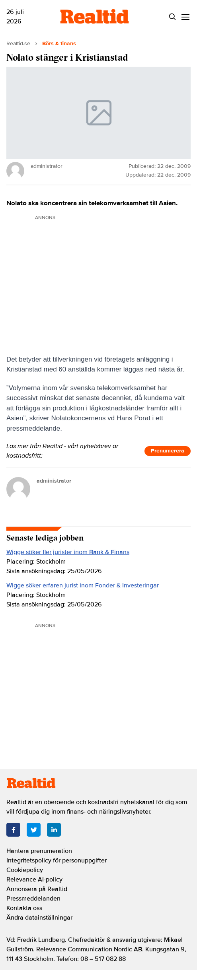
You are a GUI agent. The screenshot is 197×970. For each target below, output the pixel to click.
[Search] (172, 17)
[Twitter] (34, 830)
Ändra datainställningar (39, 918)
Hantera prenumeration (39, 851)
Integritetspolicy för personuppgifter (56, 860)
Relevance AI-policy (34, 879)
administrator (54, 480)
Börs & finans (59, 43)
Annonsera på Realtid (36, 889)
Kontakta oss (24, 908)
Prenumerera (167, 450)
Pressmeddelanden (33, 899)
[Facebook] (13, 830)
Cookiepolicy (24, 870)
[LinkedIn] (54, 830)
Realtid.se (18, 43)
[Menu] (186, 17)
